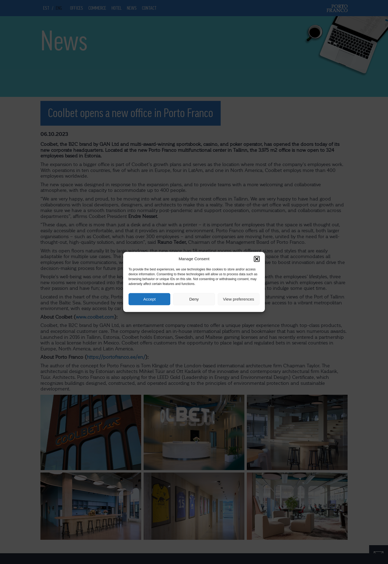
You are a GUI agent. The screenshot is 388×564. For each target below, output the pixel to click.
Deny (194, 299)
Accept (149, 299)
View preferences (238, 299)
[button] (256, 259)
